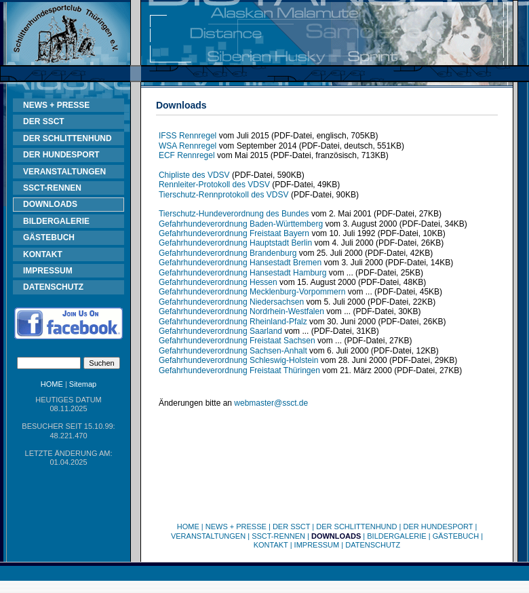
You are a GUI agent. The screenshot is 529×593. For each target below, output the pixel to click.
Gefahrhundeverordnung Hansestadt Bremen (240, 262)
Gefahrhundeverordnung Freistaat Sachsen (237, 340)
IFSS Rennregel (187, 135)
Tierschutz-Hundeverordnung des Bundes (234, 213)
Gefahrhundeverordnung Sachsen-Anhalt (233, 351)
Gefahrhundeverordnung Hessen (218, 282)
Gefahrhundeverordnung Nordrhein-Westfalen (241, 311)
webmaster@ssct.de (271, 403)
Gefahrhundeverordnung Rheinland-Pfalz (233, 321)
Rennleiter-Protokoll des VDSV (214, 184)
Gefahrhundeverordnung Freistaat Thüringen (239, 370)
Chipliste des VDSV (194, 175)
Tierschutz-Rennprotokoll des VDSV (224, 194)
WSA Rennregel (187, 146)
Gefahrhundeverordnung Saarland (220, 331)
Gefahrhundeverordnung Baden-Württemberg (241, 224)
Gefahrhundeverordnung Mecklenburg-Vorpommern (252, 291)
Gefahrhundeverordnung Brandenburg (227, 253)
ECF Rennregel (187, 155)
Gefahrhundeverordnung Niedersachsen (231, 302)
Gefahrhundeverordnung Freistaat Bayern (234, 233)
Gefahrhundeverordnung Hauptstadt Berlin (235, 243)
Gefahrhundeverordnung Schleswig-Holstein (238, 360)
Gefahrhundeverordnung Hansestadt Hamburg (243, 273)
